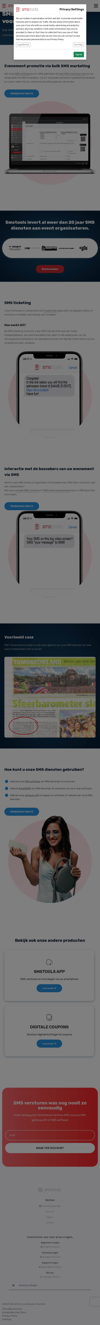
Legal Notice (23, 44)
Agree (79, 54)
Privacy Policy (57, 39)
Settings (78, 44)
